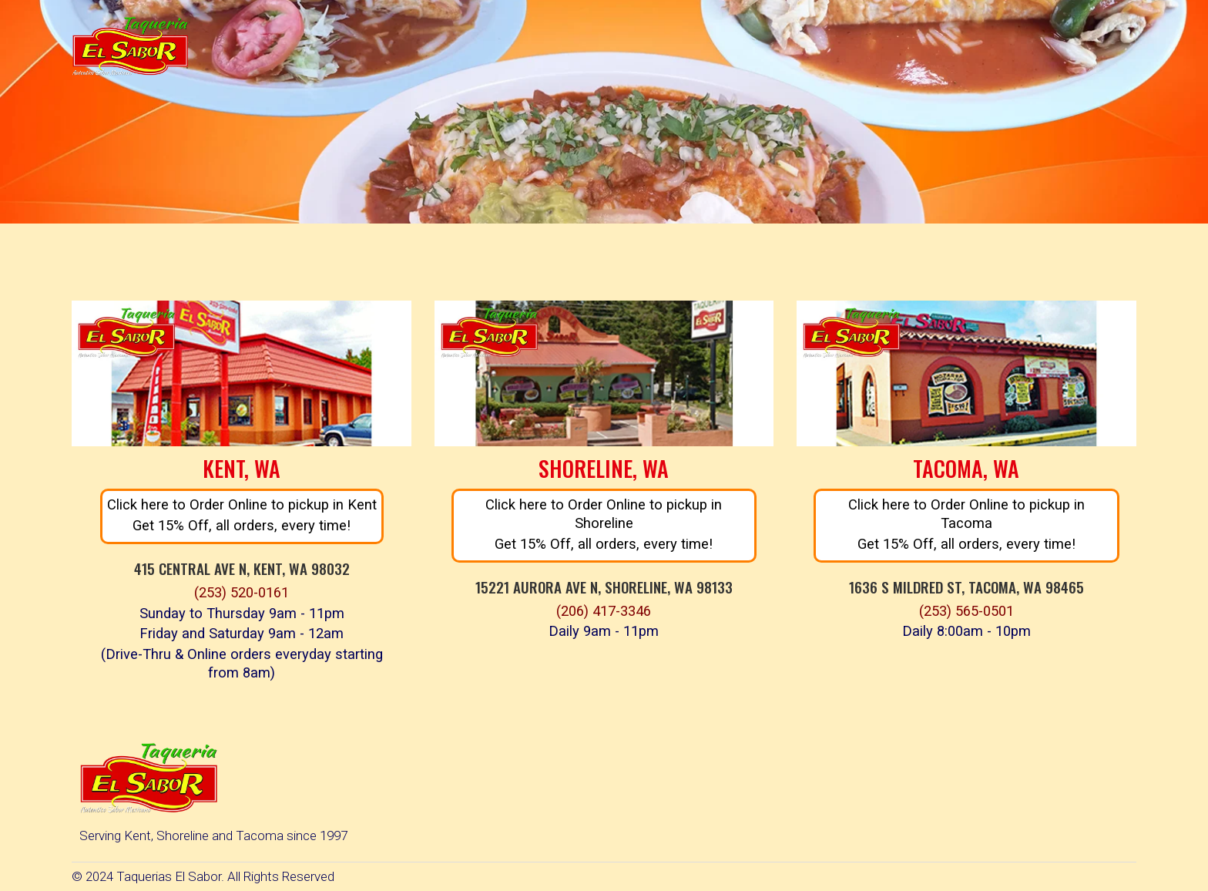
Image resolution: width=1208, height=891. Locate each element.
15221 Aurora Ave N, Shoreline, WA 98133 (604, 586)
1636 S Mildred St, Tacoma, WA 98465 (966, 586)
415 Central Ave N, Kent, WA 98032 (242, 568)
